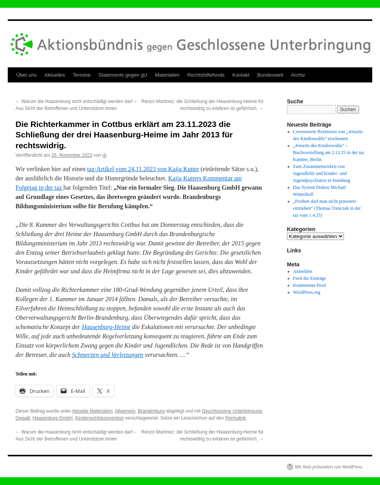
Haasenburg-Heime (106, 327)
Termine (82, 75)
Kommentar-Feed (309, 285)
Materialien (167, 75)
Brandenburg (151, 411)
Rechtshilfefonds (206, 75)
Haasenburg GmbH (53, 418)
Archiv (298, 75)
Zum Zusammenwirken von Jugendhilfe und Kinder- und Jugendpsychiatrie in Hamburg (321, 173)
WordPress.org (306, 292)
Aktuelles (55, 75)
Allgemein (125, 411)
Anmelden (303, 271)
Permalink (235, 418)
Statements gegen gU (122, 75)
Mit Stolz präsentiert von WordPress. (329, 467)
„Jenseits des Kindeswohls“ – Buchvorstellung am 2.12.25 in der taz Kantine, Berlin (328, 152)
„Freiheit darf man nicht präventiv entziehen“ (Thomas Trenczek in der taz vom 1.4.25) (327, 208)
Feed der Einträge (309, 278)
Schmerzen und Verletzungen (107, 354)
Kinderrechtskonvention (99, 418)
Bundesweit (270, 75)
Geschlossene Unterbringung (232, 411)
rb (104, 155)
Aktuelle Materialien (92, 411)
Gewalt (23, 418)
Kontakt (240, 75)
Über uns (26, 75)
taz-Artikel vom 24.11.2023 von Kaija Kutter (143, 169)
